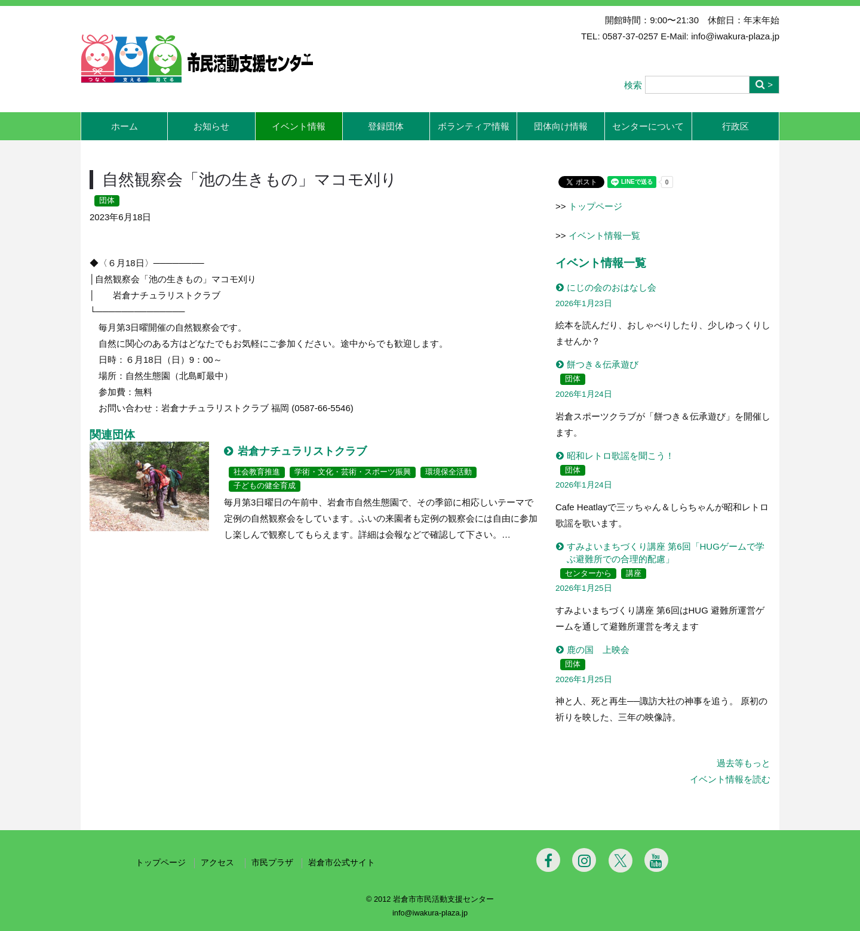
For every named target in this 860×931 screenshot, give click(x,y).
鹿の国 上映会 (598, 650)
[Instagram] (584, 860)
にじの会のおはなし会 (611, 287)
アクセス (218, 862)
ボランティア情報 (473, 126)
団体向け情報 (561, 126)
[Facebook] (548, 860)
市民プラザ (272, 862)
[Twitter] (620, 861)
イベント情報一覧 (604, 235)
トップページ (595, 206)
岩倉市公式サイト (341, 862)
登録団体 (386, 126)
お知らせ (211, 126)
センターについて (648, 126)
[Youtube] (656, 860)
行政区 (735, 126)
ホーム (124, 126)
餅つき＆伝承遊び (602, 364)
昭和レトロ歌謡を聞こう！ (620, 456)
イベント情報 (298, 126)
